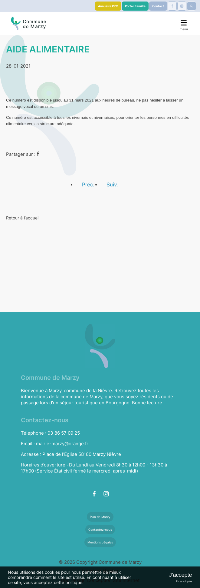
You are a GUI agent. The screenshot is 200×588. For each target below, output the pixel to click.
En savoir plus (184, 581)
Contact (158, 6)
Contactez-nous (100, 529)
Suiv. (112, 185)
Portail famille (135, 6)
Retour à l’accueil (22, 217)
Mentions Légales (100, 542)
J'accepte (180, 575)
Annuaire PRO (108, 6)
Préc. (88, 185)
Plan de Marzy (100, 517)
